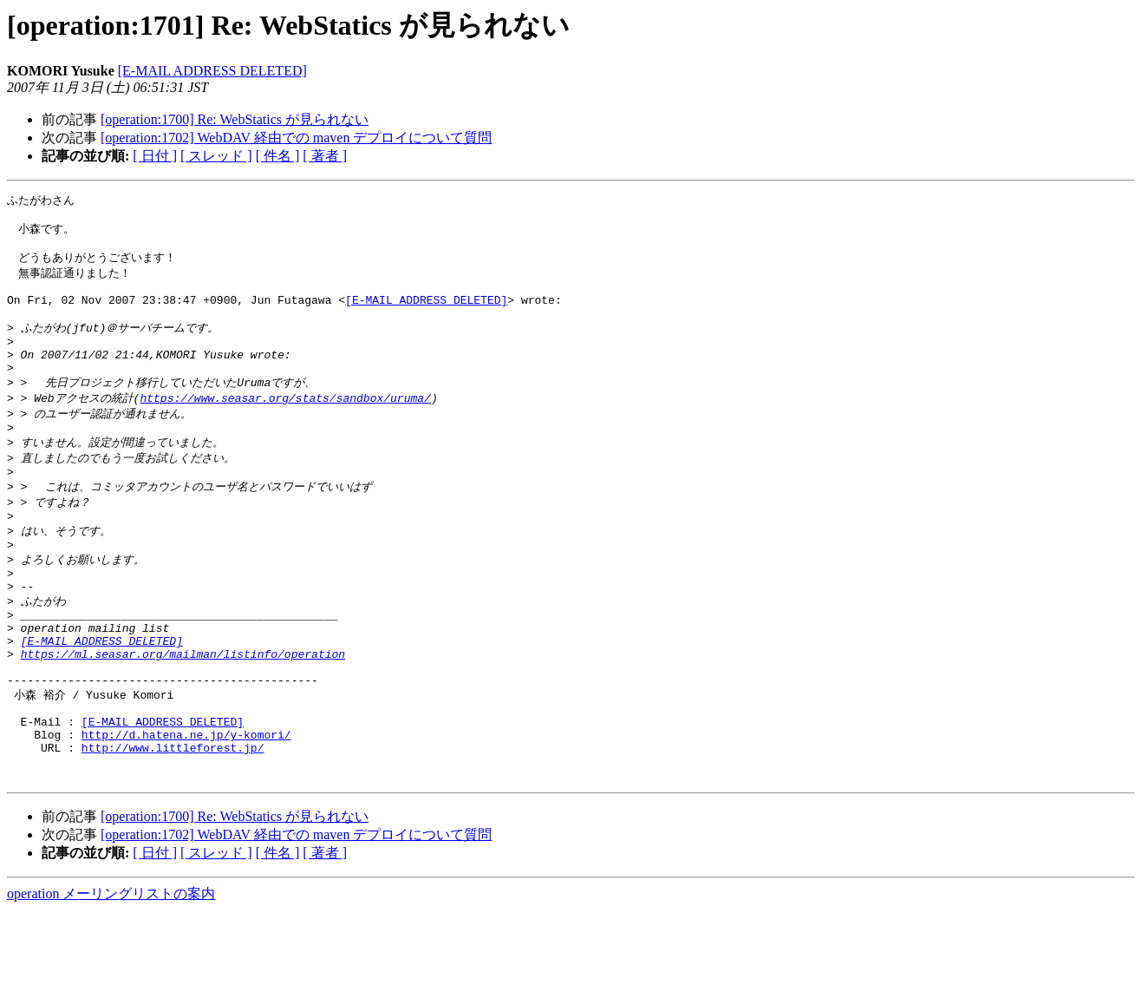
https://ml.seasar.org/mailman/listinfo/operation (183, 713)
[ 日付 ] (155, 155)
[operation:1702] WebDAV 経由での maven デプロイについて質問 (296, 137)
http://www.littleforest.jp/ (173, 823)
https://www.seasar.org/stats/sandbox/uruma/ (285, 424)
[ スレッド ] (216, 155)
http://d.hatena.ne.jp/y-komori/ (186, 808)
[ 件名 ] (278, 155)
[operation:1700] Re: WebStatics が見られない (235, 119)
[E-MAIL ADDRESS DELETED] (212, 70)
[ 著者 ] (325, 155)
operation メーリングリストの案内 (111, 975)
